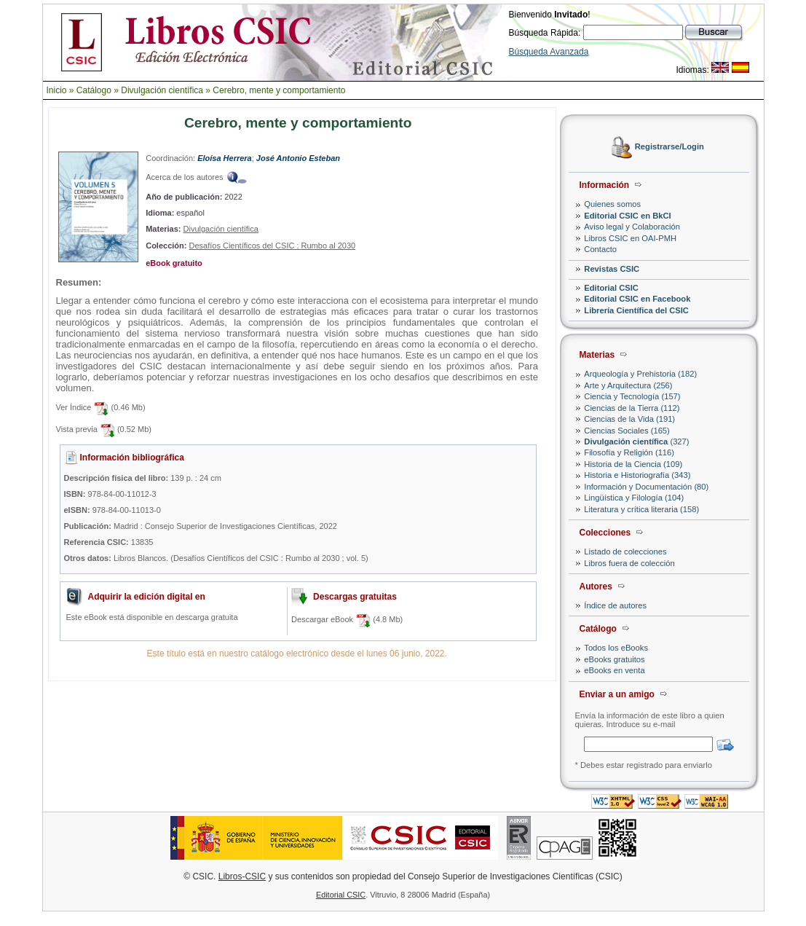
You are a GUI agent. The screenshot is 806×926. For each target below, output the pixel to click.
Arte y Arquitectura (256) (628, 385)
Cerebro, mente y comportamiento (279, 90)
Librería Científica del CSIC (636, 310)
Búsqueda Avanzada (549, 52)
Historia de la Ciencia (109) (633, 464)
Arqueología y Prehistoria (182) (640, 373)
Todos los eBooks (616, 647)
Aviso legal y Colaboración (632, 226)
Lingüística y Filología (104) (634, 497)
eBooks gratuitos (614, 659)
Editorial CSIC (611, 287)
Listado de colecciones (625, 551)
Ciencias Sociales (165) (627, 430)
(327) (636, 441)
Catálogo (93, 90)
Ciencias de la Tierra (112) (631, 408)
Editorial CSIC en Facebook (637, 298)
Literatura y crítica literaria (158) (641, 509)
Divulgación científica (162, 90)
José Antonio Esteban (298, 158)
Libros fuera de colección (629, 563)
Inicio (57, 90)
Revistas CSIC (611, 268)
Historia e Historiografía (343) (637, 475)
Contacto (600, 249)
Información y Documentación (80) (646, 486)
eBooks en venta (614, 670)
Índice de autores (615, 605)
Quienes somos (612, 204)
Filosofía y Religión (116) (629, 452)
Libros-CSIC (242, 876)
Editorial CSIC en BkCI (627, 215)
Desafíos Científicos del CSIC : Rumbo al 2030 (272, 245)
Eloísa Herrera (224, 158)
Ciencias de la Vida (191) (629, 419)
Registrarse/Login (669, 147)
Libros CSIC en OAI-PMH (630, 238)
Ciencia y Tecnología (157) (632, 396)
